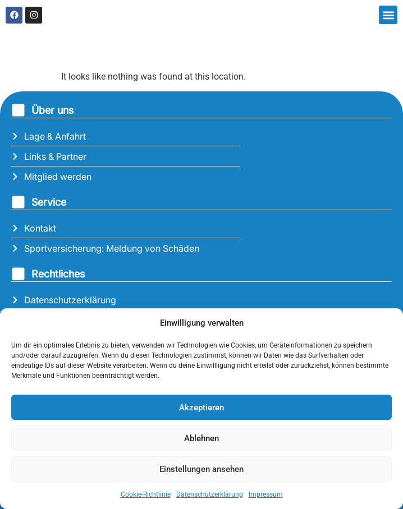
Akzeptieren (201, 407)
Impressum (266, 494)
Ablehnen (201, 438)
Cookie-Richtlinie (146, 494)
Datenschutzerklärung (209, 494)
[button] (388, 15)
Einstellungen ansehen (201, 469)
